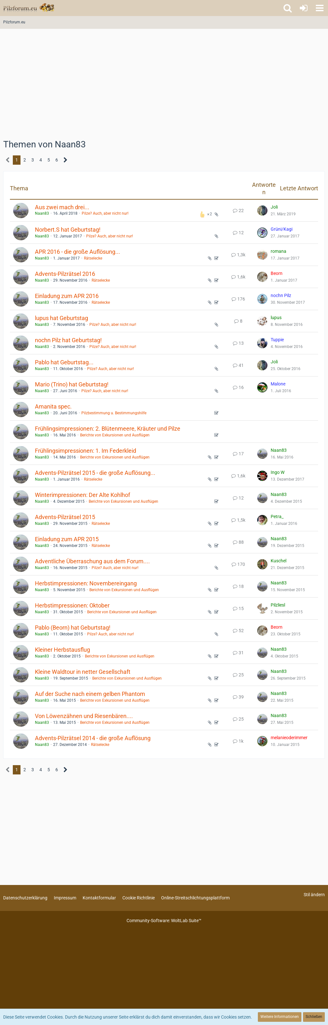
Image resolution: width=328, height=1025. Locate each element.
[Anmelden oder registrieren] (303, 8)
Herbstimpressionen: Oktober (72, 605)
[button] (319, 8)
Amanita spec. (53, 406)
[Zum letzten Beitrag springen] (262, 210)
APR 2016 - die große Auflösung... (77, 251)
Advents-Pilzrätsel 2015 (65, 517)
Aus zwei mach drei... (62, 207)
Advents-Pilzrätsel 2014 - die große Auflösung (93, 738)
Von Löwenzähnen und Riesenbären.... (84, 716)
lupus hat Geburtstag (61, 318)
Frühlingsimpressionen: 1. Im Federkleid (85, 450)
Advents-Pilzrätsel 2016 (65, 273)
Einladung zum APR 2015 (67, 539)
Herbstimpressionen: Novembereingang (86, 583)
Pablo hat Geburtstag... (64, 362)
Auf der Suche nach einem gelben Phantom (90, 693)
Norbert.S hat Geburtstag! (68, 229)
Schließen (314, 1016)
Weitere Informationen (279, 1016)
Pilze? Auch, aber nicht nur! (105, 213)
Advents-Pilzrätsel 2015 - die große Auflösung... (95, 472)
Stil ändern (314, 894)
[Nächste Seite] (65, 160)
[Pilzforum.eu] (28, 8)
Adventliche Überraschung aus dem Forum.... (92, 561)
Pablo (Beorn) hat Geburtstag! (73, 627)
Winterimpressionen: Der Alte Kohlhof (82, 495)
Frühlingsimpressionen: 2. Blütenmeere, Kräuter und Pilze (107, 428)
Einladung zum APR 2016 (67, 296)
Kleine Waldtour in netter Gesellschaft (82, 671)
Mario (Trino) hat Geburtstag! (72, 384)
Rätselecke (93, 258)
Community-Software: (164, 920)
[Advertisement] (164, 86)
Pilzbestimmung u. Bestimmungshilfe (113, 413)
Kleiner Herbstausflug (62, 649)
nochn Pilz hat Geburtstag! (68, 340)
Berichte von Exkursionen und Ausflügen (115, 435)
